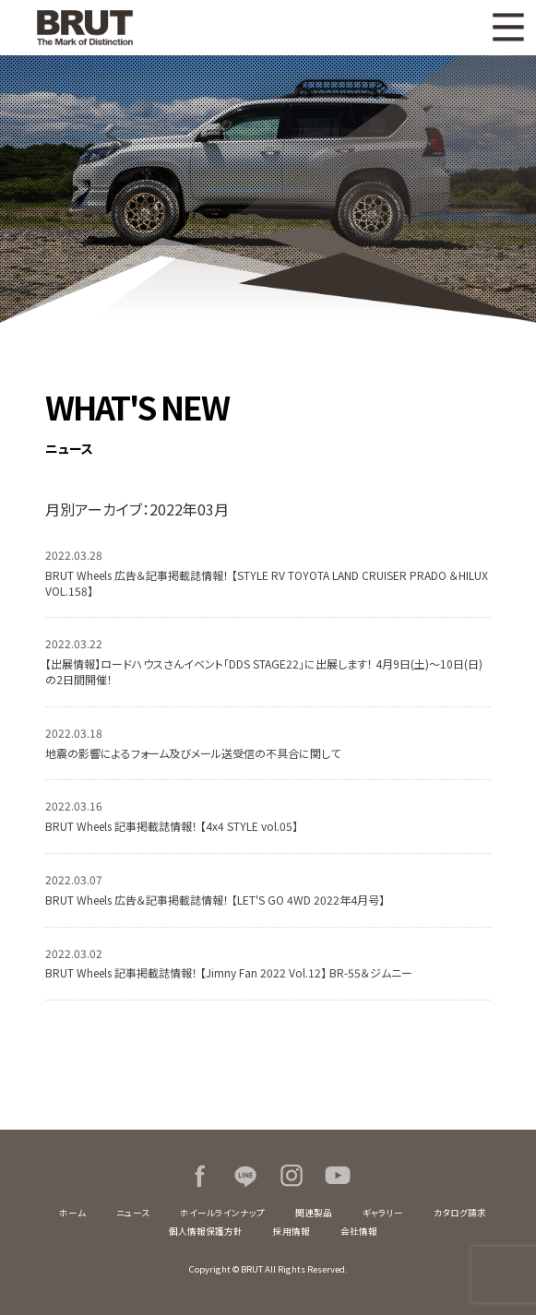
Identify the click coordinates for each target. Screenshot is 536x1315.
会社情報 (358, 1231)
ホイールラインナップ (222, 1212)
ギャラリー (383, 1212)
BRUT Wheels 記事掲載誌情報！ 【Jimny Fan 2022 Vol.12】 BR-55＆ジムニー (228, 972)
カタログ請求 (460, 1212)
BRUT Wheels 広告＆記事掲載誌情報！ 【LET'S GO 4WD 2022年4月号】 (215, 899)
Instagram (291, 1176)
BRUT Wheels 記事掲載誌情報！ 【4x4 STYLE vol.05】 (171, 826)
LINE (245, 1176)
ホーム (72, 1212)
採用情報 (291, 1231)
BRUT (89, 27)
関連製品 (313, 1212)
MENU (508, 27)
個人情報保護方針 (206, 1231)
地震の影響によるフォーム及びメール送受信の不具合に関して (192, 753)
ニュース (132, 1212)
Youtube (338, 1176)
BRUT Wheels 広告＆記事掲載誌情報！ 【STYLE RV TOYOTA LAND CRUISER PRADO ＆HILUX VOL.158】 (266, 582)
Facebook (199, 1176)
